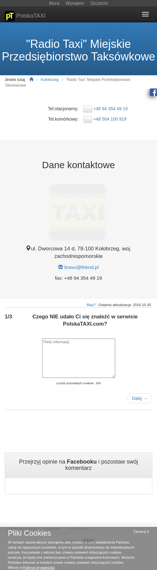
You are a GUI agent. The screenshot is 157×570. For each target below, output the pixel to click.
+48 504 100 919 (109, 119)
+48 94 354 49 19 (110, 108)
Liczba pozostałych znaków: (75, 383)
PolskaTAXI (25, 16)
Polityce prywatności (39, 567)
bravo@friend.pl (81, 267)
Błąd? (91, 305)
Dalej (140, 398)
